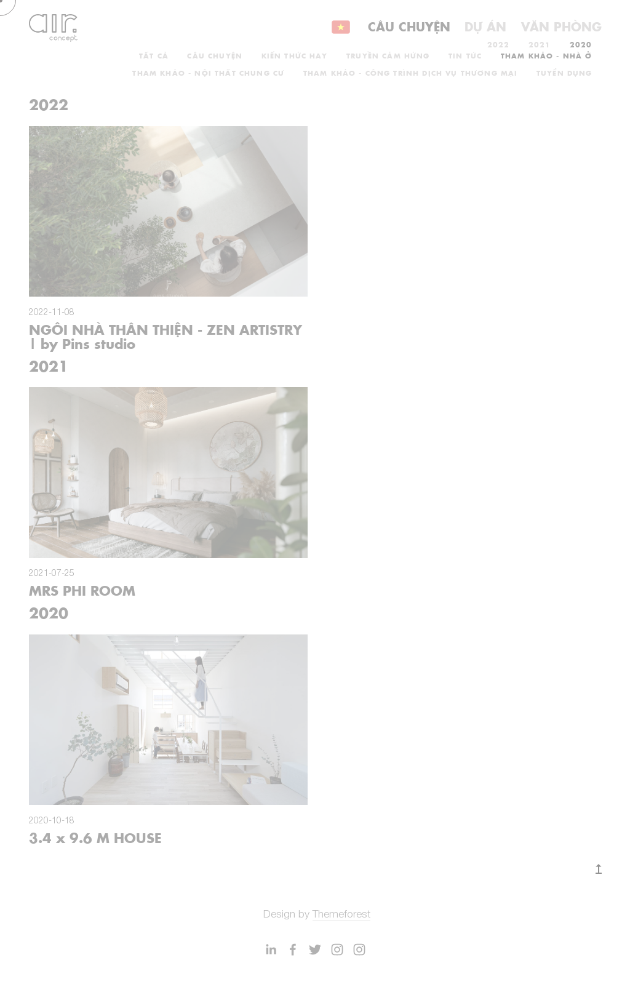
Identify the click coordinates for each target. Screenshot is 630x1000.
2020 (581, 44)
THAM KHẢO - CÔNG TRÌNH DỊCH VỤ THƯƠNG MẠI (410, 73)
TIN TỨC (465, 55)
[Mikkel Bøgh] (271, 949)
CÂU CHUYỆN (214, 55)
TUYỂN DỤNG (564, 73)
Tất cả (154, 55)
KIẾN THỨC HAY (294, 55)
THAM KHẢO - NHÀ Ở (546, 55)
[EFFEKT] (293, 949)
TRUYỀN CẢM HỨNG (387, 55)
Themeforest (341, 913)
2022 (498, 44)
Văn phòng (561, 26)
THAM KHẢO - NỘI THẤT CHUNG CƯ (208, 73)
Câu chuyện (409, 26)
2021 (539, 44)
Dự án (485, 26)
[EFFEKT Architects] (315, 949)
